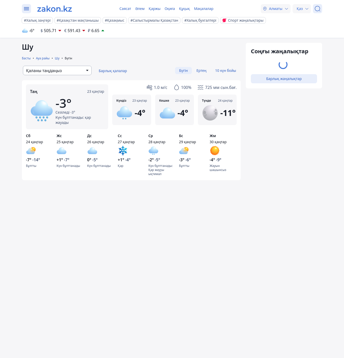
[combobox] (57, 70)
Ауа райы (43, 58)
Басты (26, 58)
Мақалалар (203, 8)
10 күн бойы (225, 70)
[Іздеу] (317, 8)
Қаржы (155, 8)
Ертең (201, 70)
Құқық (184, 8)
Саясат (125, 8)
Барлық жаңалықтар (284, 78)
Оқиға (170, 8)
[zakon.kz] (54, 9)
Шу (57, 58)
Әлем (140, 8)
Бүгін (183, 70)
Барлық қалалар (113, 70)
